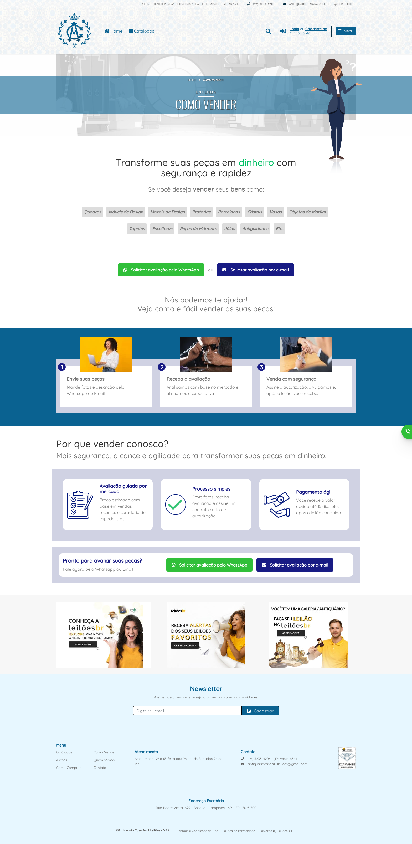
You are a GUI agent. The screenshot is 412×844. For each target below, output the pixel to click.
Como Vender (105, 752)
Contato (100, 767)
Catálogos (141, 31)
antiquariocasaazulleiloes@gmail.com (318, 4)
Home (113, 31)
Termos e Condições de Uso (197, 831)
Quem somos (104, 760)
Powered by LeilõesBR (275, 831)
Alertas (61, 760)
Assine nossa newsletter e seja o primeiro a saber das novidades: (206, 697)
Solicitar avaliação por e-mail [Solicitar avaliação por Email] (255, 269)
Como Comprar (68, 767)
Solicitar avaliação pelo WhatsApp (161, 269)
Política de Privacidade (238, 831)
